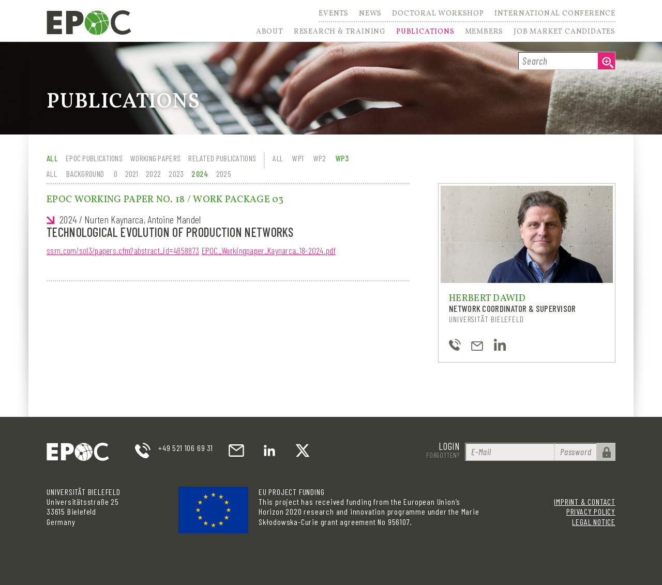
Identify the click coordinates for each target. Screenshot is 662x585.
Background (85, 173)
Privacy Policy (590, 511)
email (236, 450)
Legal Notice (593, 522)
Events (334, 14)
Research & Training (340, 32)
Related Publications (222, 158)
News (370, 14)
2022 (153, 173)
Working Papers (155, 158)
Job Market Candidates (564, 32)
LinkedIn (269, 450)
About (269, 32)
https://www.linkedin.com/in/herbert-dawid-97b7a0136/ (500, 345)
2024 (199, 173)
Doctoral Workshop (438, 14)
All (52, 158)
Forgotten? (443, 455)
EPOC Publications (94, 158)
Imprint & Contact (584, 501)
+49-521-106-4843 (455, 345)
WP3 (342, 158)
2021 (131, 173)
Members (484, 32)
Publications (425, 32)
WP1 (298, 158)
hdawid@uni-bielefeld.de (477, 345)
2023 (176, 173)
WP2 (319, 158)
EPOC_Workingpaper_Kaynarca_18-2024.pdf (269, 250)
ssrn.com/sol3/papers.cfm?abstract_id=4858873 (123, 250)
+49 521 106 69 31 (185, 448)
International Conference (554, 14)
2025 (223, 173)
